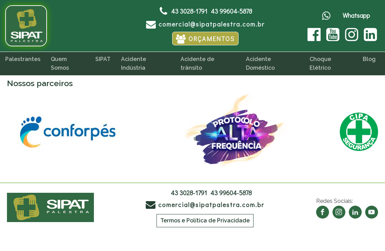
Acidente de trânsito (197, 63)
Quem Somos (60, 63)
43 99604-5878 (231, 11)
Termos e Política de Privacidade (205, 220)
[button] (205, 23)
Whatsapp (356, 15)
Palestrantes (22, 59)
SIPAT (103, 59)
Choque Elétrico (320, 63)
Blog (369, 59)
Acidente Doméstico (260, 63)
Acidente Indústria (133, 63)
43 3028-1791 (189, 11)
